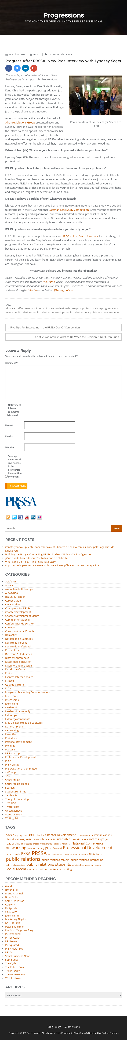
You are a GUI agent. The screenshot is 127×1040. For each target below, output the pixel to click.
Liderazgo (11, 715)
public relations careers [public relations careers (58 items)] (55, 860)
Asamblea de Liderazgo (18, 589)
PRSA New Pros (14, 948)
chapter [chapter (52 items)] (40, 835)
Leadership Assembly (17, 711)
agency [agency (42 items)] (18, 835)
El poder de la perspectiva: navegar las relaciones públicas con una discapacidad (52, 565)
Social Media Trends (17, 783)
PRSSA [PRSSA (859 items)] (39, 853)
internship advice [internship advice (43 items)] (79, 839)
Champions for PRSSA (18, 608)
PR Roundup (12, 753)
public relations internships (48, 312)
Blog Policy (54, 1026)
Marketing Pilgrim (15, 919)
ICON (8, 688)
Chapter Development (18, 612)
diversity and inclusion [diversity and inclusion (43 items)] (28, 839)
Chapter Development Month (22, 616)
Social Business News (17, 956)
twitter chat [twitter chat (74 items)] (55, 869)
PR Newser (11, 941)
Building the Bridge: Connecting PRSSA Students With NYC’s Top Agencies (48, 554)
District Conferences (17, 658)
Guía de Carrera (14, 684)
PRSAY (8, 952)
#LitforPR (10, 581)
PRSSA (9, 312)
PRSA (69, 54)
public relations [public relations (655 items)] (23, 859)
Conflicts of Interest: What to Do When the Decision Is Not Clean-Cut (76, 337)
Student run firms (15, 791)
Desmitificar (12, 650)
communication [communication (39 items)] (84, 835)
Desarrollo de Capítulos (19, 638)
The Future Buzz (14, 967)
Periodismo (11, 738)
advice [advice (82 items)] (10, 835)
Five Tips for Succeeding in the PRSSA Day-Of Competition (45, 327)
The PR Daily (12, 970)
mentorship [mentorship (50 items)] (46, 844)
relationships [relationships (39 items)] (78, 865)
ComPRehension (14, 900)
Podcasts (10, 749)
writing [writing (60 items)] (68, 869)
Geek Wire (11, 912)
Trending (10, 803)
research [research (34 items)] (89, 865)
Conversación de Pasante (20, 631)
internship (42, 308)
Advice (9, 585)
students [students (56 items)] (32, 869)
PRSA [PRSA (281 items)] (26, 854)
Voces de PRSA (13, 814)
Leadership (11, 707)
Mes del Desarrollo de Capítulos (24, 722)
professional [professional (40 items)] (56, 848)
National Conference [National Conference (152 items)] (87, 843)
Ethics (8, 673)
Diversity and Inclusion (18, 665)
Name (9, 425)
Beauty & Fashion (15, 596)
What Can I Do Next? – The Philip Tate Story (30, 561)
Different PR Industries (18, 654)
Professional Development (20, 757)
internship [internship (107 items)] (63, 839)
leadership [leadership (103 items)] (13, 843)
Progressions (34, 1033)
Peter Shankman (14, 926)
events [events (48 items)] (51, 839)
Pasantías (10, 734)
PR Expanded (13, 934)
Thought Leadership (17, 799)
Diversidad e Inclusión (18, 661)
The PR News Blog (15, 974)
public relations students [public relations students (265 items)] (48, 864)
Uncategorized (13, 810)
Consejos (10, 627)
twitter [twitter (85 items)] (43, 869)
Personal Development (18, 741)
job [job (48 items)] (107, 839)
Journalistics (12, 915)
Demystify (11, 635)
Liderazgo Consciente (17, 719)
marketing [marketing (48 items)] (26, 844)
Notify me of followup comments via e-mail (14, 410)
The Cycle (10, 963)
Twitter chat (12, 806)
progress (106, 308)
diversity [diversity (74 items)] (11, 839)
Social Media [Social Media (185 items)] (16, 869)
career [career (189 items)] (29, 834)
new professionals (59, 308)
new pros (76, 308)
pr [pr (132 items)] (46, 847)
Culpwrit (10, 904)
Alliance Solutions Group (20, 122)
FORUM (9, 680)
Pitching (10, 745)
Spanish (10, 787)
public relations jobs (77, 312)
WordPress (80, 1033)
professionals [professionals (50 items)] (13, 854)
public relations (23, 312)
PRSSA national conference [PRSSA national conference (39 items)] (75, 854)
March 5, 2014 (17, 54)
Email (9, 436)
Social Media (12, 780)
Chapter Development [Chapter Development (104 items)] (60, 834)
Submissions (72, 1026)
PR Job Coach (12, 937)
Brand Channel (14, 893)
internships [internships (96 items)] (96, 839)
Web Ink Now (13, 978)
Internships (12, 700)
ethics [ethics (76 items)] (43, 839)
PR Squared (12, 945)
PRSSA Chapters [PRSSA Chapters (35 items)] (55, 854)
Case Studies (12, 604)
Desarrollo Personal (16, 642)
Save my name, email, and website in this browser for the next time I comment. (15, 466)
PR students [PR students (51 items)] (95, 854)
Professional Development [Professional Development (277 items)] (88, 848)
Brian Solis (11, 897)
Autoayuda (11, 593)
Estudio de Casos (15, 669)
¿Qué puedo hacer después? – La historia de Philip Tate (37, 558)
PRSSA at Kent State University (80, 236)
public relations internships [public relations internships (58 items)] (87, 860)
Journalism (11, 703)
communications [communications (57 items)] (102, 835)
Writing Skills (12, 818)
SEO (7, 776)
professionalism (91, 308)
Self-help (10, 772)
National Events (14, 726)
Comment (11, 363)
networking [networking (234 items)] (16, 848)
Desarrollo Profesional (18, 646)
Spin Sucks (11, 959)
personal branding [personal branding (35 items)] (35, 848)
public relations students (104, 312)
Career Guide (56, 54)
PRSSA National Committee (21, 768)
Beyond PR (11, 889)
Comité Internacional (17, 619)
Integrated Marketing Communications (27, 692)
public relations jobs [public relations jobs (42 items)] (15, 865)
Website (9, 447)
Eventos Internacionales (19, 677)
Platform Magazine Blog (19, 930)
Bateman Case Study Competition (69, 209)
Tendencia (11, 795)
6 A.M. (9, 886)
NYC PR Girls (12, 923)
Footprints (11, 908)
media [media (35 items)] (36, 844)
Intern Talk (11, 696)
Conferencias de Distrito (19, 623)
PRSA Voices (12, 764)
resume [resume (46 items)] (97, 865)
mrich (37, 54)
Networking (12, 730)
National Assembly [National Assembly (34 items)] (61, 844)
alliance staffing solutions (21, 308)
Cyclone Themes (109, 1033)
